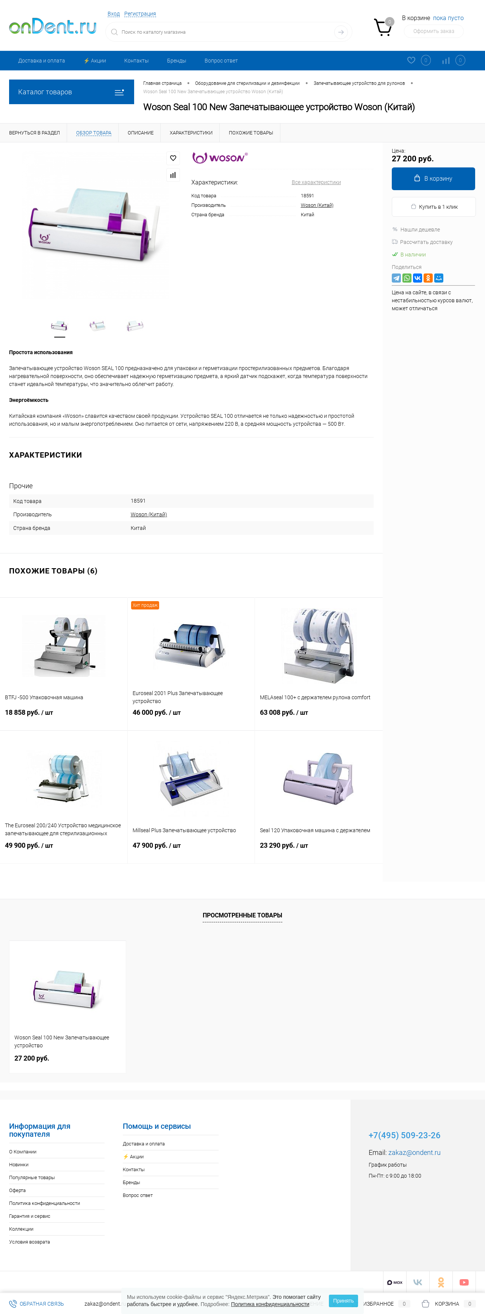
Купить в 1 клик (434, 206)
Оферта (17, 1189)
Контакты (136, 61)
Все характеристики (316, 182)
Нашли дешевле (416, 230)
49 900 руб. (63, 852)
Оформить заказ (433, 31)
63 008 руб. (319, 719)
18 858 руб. (63, 719)
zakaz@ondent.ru (414, 1152)
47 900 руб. (191, 852)
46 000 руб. (191, 719)
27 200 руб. (31, 1057)
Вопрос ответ (221, 61)
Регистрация (140, 14)
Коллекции (21, 1228)
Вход (114, 14)
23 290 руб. (319, 852)
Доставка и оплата (41, 61)
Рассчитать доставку (422, 242)
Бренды (176, 61)
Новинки (18, 1164)
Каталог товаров (71, 92)
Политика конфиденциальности (44, 1202)
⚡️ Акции (94, 61)
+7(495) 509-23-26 (405, 1134)
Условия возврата (29, 1241)
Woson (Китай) (317, 205)
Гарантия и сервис (29, 1215)
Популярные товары (32, 1177)
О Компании (22, 1151)
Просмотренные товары (242, 914)
